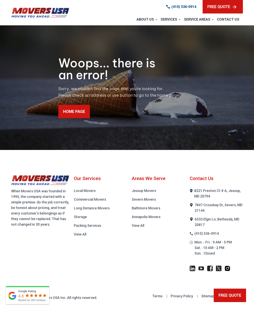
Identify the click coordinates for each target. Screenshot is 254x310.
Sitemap (208, 296)
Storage (80, 217)
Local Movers (85, 191)
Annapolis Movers (146, 217)
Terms (157, 296)
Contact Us (228, 19)
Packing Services (87, 225)
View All (80, 234)
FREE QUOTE (222, 6)
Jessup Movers (144, 191)
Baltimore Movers (146, 208)
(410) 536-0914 (183, 7)
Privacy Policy (182, 296)
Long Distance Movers (92, 208)
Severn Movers (144, 199)
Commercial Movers (90, 199)
